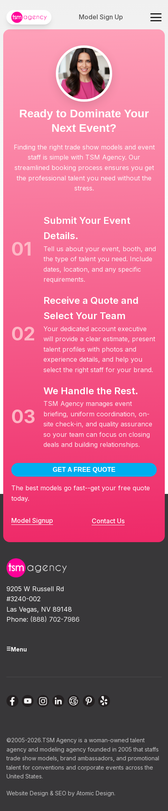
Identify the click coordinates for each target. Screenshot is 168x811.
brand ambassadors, (87, 758)
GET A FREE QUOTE (84, 469)
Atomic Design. (95, 793)
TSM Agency (59, 740)
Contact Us (108, 521)
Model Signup (32, 520)
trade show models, (32, 758)
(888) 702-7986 (55, 619)
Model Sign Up (101, 17)
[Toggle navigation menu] (156, 17)
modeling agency (63, 749)
